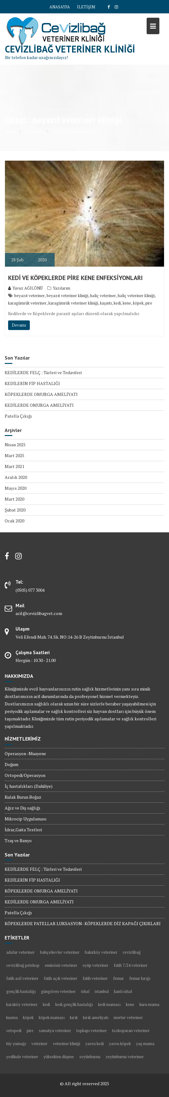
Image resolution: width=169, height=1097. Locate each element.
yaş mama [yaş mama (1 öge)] (145, 1043)
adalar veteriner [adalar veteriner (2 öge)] (20, 952)
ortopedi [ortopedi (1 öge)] (13, 1030)
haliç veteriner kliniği (136, 295)
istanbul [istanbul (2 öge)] (102, 991)
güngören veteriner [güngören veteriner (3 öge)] (58, 991)
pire (148, 303)
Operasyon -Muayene (25, 753)
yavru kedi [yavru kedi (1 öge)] (94, 1043)
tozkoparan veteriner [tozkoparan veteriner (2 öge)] (131, 1030)
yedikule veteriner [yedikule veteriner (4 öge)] (22, 1056)
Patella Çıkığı (18, 416)
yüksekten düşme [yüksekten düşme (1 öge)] (58, 1056)
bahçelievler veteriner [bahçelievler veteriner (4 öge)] (60, 952)
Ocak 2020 (14, 521)
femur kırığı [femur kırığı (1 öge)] (139, 978)
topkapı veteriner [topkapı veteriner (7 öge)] (91, 1030)
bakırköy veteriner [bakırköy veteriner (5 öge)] (101, 952)
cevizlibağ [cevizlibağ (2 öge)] (132, 952)
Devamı (19, 325)
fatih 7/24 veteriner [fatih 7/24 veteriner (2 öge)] (131, 965)
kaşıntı (106, 303)
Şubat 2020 (15, 510)
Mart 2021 (14, 466)
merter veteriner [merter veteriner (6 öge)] (128, 1017)
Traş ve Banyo (18, 840)
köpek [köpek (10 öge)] (28, 1017)
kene (127, 303)
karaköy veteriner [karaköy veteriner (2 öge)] (22, 1004)
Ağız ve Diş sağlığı (22, 808)
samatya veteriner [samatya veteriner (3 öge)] (55, 1030)
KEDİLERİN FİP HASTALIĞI (32, 383)
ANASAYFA (59, 7)
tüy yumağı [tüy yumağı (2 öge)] (16, 1043)
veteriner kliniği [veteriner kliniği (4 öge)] (66, 1043)
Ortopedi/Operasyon (25, 775)
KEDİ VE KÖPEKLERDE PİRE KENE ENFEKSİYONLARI (75, 278)
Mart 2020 (14, 499)
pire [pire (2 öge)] (30, 1030)
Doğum (11, 764)
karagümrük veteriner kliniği (73, 303)
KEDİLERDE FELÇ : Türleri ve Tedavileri (43, 372)
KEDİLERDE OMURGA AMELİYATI (39, 405)
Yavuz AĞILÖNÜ (25, 288)
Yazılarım (61, 288)
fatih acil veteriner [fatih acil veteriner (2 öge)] (22, 978)
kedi (117, 303)
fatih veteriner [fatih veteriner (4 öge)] (95, 978)
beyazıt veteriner (29, 295)
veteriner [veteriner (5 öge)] (39, 1043)
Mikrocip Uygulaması (26, 819)
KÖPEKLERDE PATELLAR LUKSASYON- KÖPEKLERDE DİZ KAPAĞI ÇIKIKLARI (83, 923)
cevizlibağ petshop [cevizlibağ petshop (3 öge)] (22, 965)
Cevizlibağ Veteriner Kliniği (70, 49)
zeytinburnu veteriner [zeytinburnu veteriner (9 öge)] (125, 1056)
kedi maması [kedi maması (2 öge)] (109, 1004)
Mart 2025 (14, 455)
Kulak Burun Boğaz (23, 797)
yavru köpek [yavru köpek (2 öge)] (120, 1043)
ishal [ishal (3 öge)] (85, 991)
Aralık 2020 (16, 477)
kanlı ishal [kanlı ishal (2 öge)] (123, 991)
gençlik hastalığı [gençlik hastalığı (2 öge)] (21, 991)
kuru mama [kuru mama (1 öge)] (149, 1004)
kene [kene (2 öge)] (130, 1004)
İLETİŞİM (86, 7)
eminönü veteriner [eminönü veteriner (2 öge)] (61, 965)
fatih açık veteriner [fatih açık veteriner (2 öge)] (60, 978)
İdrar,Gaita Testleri (23, 830)
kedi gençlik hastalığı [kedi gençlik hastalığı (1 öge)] (74, 1004)
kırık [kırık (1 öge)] (74, 1017)
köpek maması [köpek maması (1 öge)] (52, 1017)
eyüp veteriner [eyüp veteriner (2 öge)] (95, 965)
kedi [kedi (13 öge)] (46, 1004)
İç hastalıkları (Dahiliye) (29, 786)
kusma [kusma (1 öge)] (12, 1017)
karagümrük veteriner (27, 303)
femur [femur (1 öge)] (118, 978)
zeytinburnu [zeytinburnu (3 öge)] (89, 1056)
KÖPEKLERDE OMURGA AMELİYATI (41, 394)
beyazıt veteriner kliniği (67, 295)
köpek (138, 303)
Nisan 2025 (15, 445)
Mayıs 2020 (15, 488)
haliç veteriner (103, 295)
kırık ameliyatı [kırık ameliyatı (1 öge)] (95, 1017)
